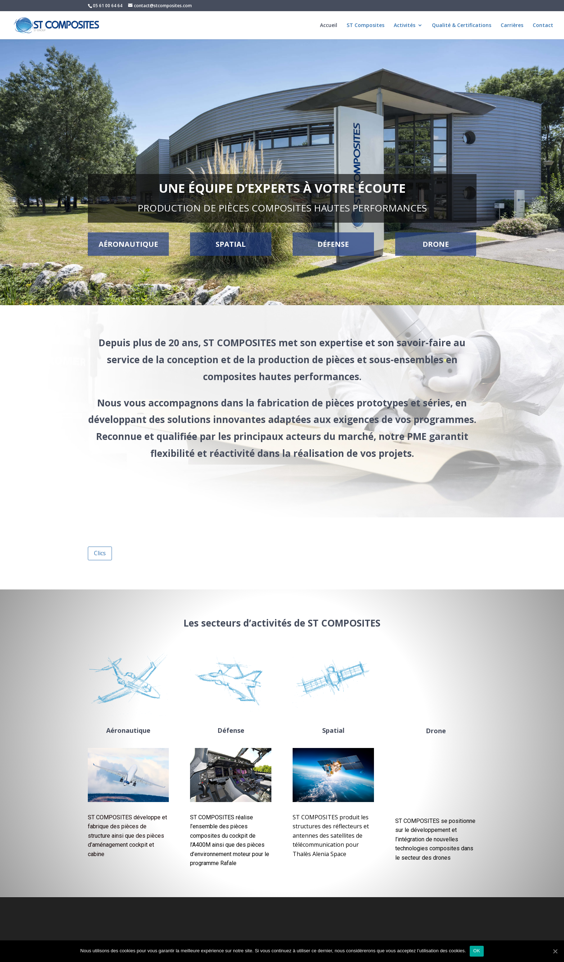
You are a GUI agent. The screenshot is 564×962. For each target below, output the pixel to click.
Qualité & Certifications (461, 25)
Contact (543, 25)
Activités (404, 25)
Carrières (512, 25)
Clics (100, 553)
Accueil (328, 25)
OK (476, 950)
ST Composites (365, 25)
